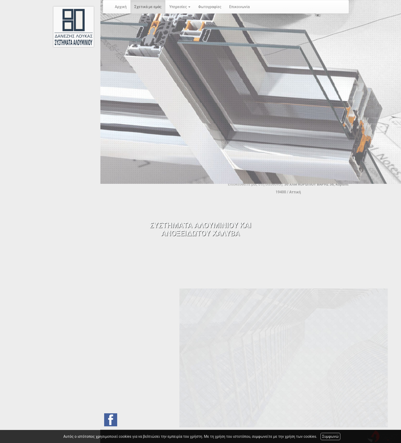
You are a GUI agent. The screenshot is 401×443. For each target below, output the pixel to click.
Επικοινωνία (239, 7)
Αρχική (121, 7)
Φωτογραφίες (209, 7)
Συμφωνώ (330, 436)
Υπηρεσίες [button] (179, 7)
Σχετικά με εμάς (147, 7)
